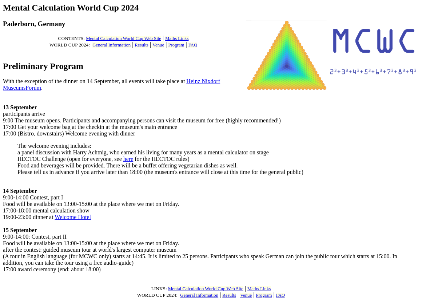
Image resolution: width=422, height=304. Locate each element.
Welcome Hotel (73, 217)
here (128, 159)
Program (176, 45)
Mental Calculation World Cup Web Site (123, 38)
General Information (111, 45)
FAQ (193, 45)
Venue (158, 45)
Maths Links (176, 38)
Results (141, 45)
